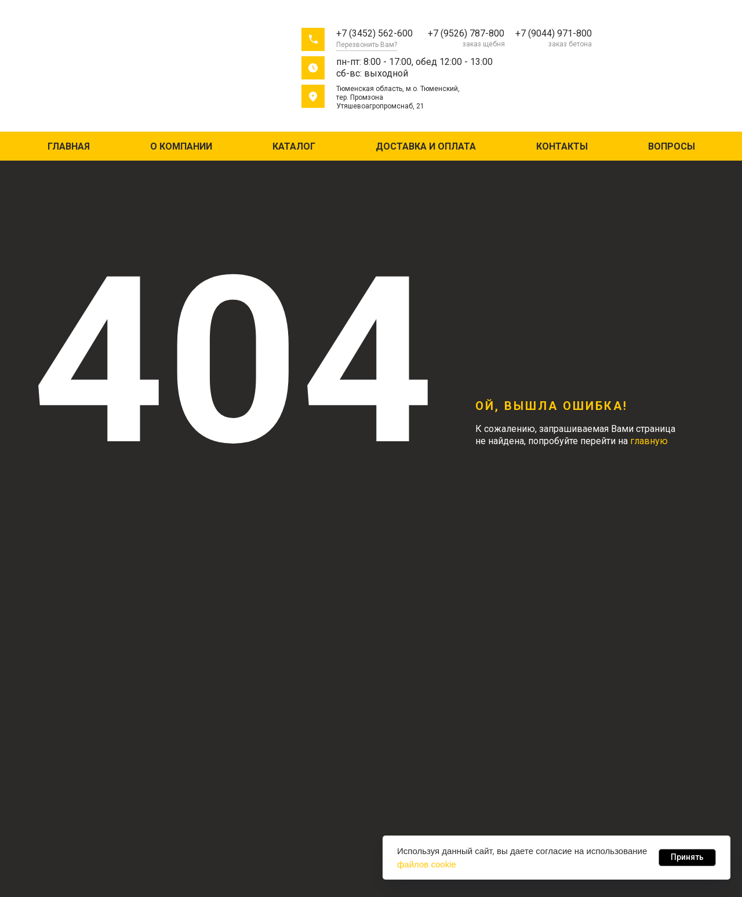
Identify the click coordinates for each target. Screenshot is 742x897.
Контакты (562, 146)
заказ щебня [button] (484, 44)
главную (649, 440)
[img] (98, 68)
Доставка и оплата (426, 146)
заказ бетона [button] (570, 44)
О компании (181, 146)
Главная (69, 146)
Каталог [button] (293, 146)
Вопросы (671, 146)
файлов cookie (426, 864)
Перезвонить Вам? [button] (366, 45)
